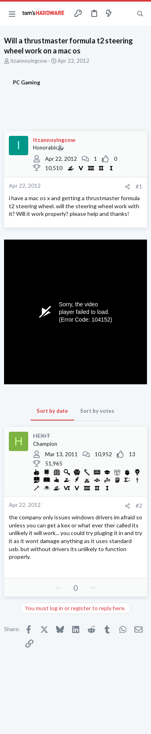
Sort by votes (97, 411)
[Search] (140, 13)
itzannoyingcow (28, 60)
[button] (12, 14)
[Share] (127, 187)
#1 (139, 186)
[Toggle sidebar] (124, 13)
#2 (139, 505)
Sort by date (52, 411)
